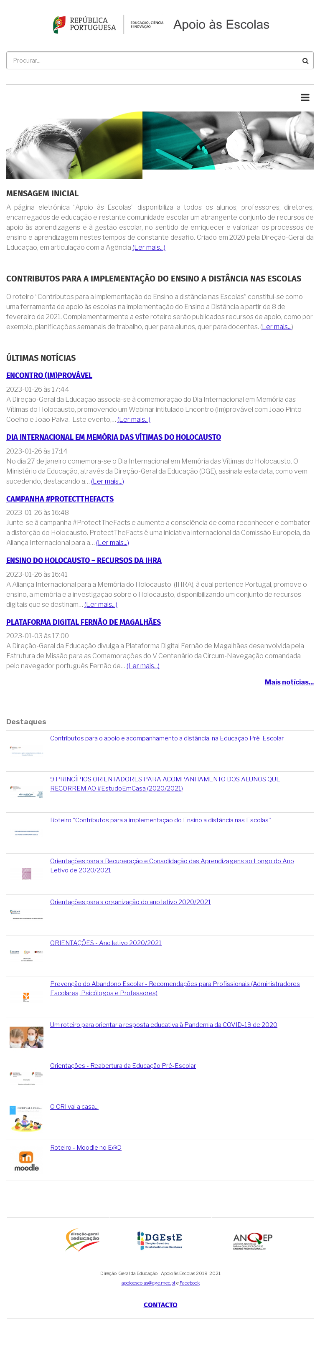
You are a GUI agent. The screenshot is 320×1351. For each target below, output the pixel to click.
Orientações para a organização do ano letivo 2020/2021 (130, 902)
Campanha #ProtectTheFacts (60, 499)
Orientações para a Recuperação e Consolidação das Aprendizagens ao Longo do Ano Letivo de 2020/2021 (172, 865)
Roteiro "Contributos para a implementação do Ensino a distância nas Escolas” (160, 820)
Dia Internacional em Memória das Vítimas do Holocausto (113, 437)
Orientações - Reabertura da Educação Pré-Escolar (123, 1066)
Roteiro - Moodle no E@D (86, 1147)
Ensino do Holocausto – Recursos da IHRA (84, 560)
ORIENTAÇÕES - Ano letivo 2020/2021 (106, 943)
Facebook (190, 1283)
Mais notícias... (289, 682)
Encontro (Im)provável (49, 375)
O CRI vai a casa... (74, 1106)
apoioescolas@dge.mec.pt (148, 1283)
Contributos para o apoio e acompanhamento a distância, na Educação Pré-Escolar (167, 738)
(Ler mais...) (148, 247)
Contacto (161, 1304)
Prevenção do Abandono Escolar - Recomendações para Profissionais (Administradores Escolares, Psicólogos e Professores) (175, 988)
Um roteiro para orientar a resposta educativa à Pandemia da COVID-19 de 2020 (163, 1025)
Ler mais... (277, 327)
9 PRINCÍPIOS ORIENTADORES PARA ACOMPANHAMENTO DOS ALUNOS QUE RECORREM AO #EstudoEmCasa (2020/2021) (165, 784)
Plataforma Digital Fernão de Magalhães (83, 622)
